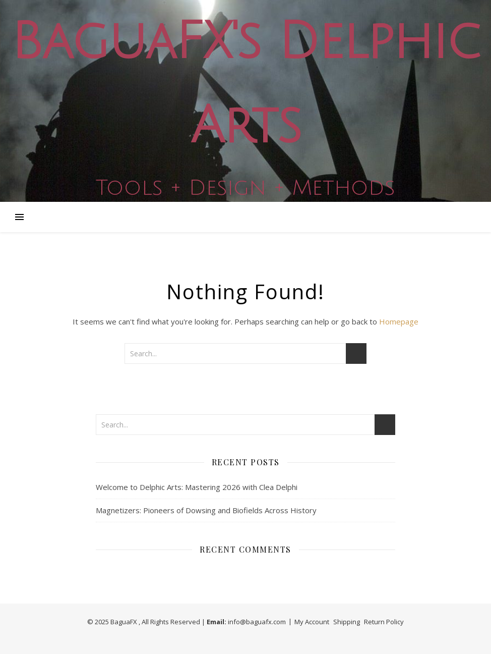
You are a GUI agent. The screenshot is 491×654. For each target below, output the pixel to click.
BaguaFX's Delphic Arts (245, 84)
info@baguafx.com (257, 621)
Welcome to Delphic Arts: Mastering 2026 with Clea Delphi (196, 487)
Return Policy (384, 621)
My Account (311, 621)
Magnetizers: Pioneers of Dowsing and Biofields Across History (206, 510)
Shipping (346, 621)
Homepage (398, 321)
